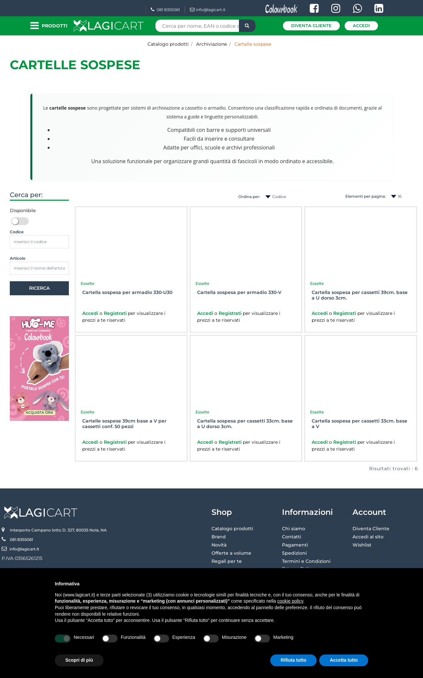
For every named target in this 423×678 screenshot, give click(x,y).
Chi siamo (293, 529)
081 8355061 (165, 9)
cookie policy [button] (290, 601)
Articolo (17, 258)
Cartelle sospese (252, 44)
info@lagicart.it (208, 9)
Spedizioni (294, 553)
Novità (219, 545)
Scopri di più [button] (79, 660)
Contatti (291, 537)
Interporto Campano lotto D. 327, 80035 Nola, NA (58, 530)
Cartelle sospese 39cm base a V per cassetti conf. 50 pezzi (124, 423)
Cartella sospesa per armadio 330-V (239, 292)
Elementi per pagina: (365, 196)
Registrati (116, 313)
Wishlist (361, 545)
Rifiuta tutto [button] (293, 660)
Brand (219, 537)
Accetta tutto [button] (344, 660)
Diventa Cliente (311, 25)
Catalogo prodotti (168, 44)
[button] (247, 26)
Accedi (361, 25)
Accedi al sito (368, 537)
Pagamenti (295, 545)
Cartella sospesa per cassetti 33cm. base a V (359, 423)
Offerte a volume (231, 553)
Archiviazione (211, 44)
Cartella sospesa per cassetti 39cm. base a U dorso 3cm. (360, 295)
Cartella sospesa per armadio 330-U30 (127, 292)
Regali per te (227, 561)
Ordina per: (249, 196)
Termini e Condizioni (306, 561)
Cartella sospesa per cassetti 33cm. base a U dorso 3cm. (245, 423)
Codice (17, 231)
